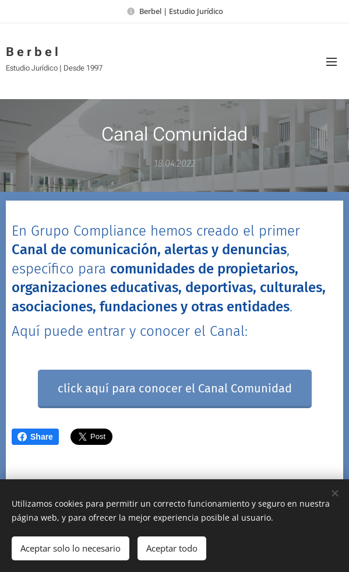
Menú (331, 61)
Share (35, 436)
